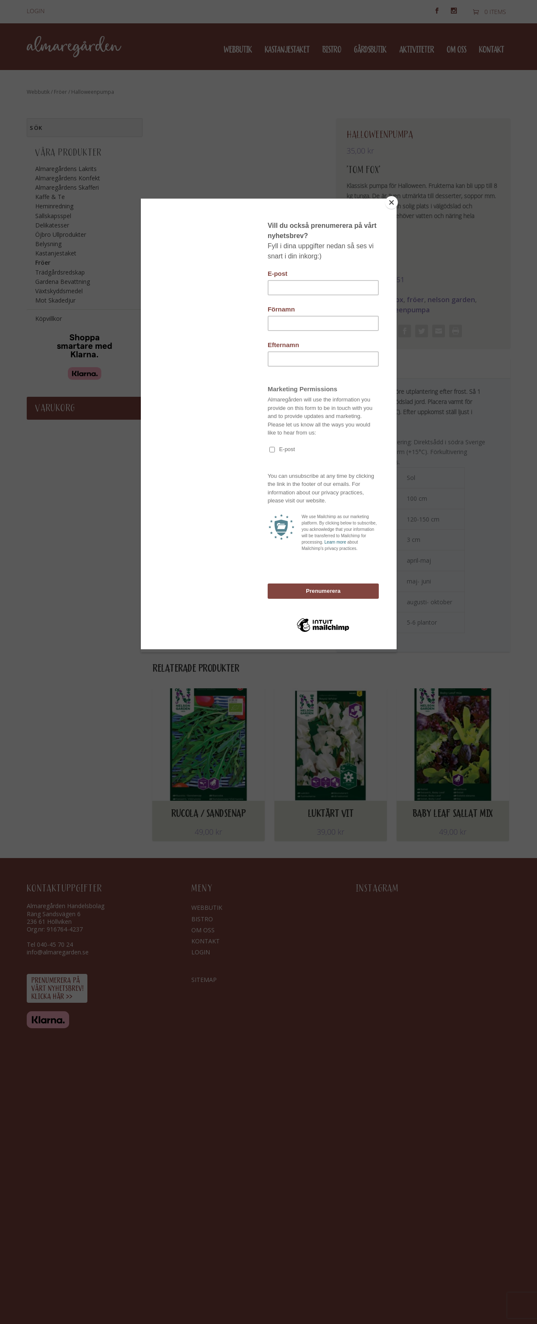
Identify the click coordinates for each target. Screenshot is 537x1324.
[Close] (394, 200)
